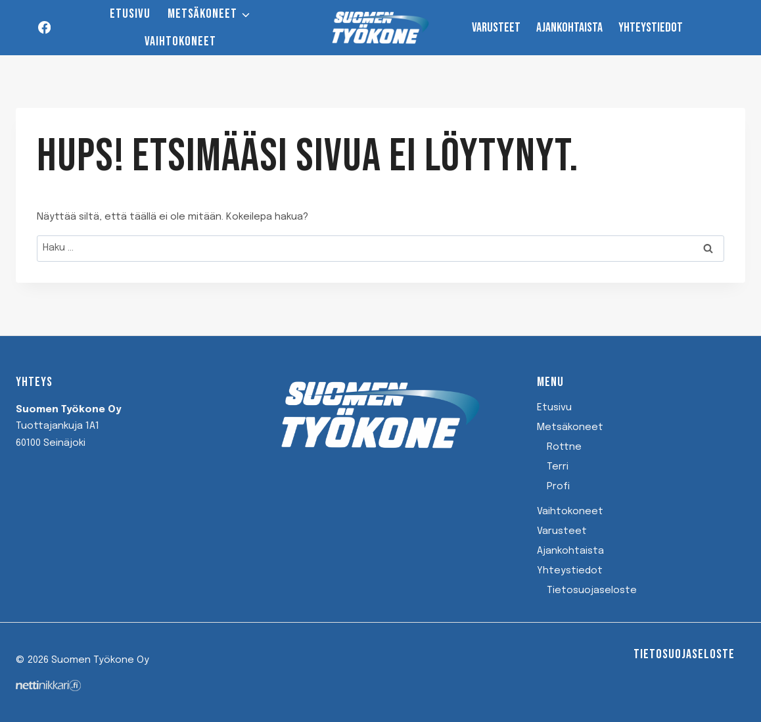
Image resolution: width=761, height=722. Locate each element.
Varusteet (496, 28)
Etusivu (130, 14)
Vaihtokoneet (180, 41)
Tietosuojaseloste (592, 590)
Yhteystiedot (650, 28)
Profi (558, 486)
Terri (557, 467)
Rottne (564, 447)
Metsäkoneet (570, 427)
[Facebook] (44, 28)
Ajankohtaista (569, 28)
